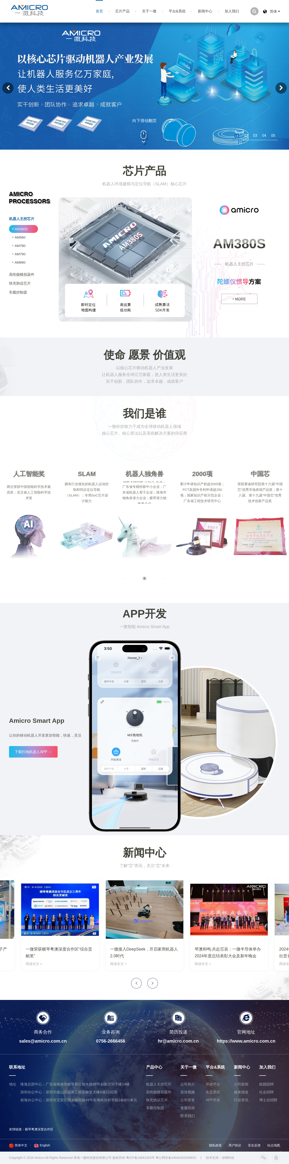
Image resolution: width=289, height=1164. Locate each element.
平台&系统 (177, 11)
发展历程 (187, 1108)
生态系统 (213, 1092)
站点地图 (273, 1145)
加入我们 (232, 11)
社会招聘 (266, 1092)
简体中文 (18, 1145)
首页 (99, 11)
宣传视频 (187, 1092)
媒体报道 (241, 1092)
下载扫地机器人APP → (33, 752)
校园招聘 (266, 1084)
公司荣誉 (187, 1100)
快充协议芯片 (157, 1100)
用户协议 (234, 1145)
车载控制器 (155, 1108)
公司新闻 (241, 1084)
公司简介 (187, 1084)
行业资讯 (241, 1100)
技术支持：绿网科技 (220, 1157)
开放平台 (213, 1084)
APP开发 (145, 614)
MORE (239, 299)
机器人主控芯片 (158, 1084)
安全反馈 (254, 1145)
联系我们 (187, 1116)
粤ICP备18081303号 (140, 1157)
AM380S (21, 229)
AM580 (20, 237)
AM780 (20, 246)
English (42, 1145)
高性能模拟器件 (158, 1092)
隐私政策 (215, 1145)
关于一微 (149, 11)
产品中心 (154, 1067)
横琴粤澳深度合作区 (39, 1129)
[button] (237, 135)
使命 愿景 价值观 (145, 355)
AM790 (20, 254)
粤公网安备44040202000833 (176, 1157)
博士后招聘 (268, 1100)
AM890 (20, 262)
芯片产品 (122, 11)
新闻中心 (205, 11)
